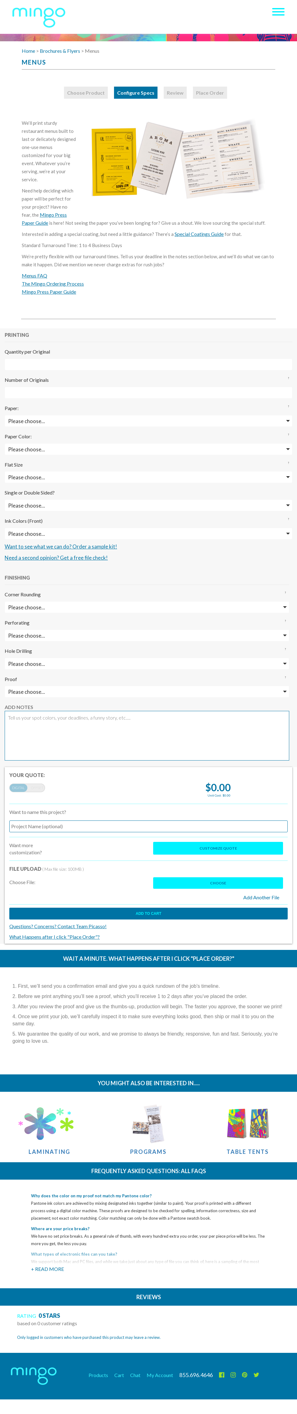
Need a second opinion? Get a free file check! (56, 557)
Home (28, 51)
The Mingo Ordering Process (53, 284)
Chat (135, 1375)
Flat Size (14, 465)
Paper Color (17, 436)
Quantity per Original (27, 352)
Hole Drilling (18, 651)
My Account (160, 1375)
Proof (11, 679)
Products (98, 1375)
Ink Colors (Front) (24, 521)
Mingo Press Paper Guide (49, 292)
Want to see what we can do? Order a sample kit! (61, 546)
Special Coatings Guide (199, 234)
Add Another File (261, 897)
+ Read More (47, 1269)
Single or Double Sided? (30, 492)
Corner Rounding (23, 594)
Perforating (17, 623)
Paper (11, 408)
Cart (119, 1375)
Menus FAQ (34, 275)
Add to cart (148, 913)
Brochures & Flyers (60, 51)
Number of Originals (27, 380)
